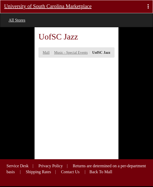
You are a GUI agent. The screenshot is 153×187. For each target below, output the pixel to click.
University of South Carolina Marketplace (48, 6)
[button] (148, 7)
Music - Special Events (71, 53)
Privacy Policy (50, 166)
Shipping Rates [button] (38, 172)
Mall (46, 53)
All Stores (17, 20)
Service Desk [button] (17, 166)
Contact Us (70, 172)
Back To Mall (100, 172)
